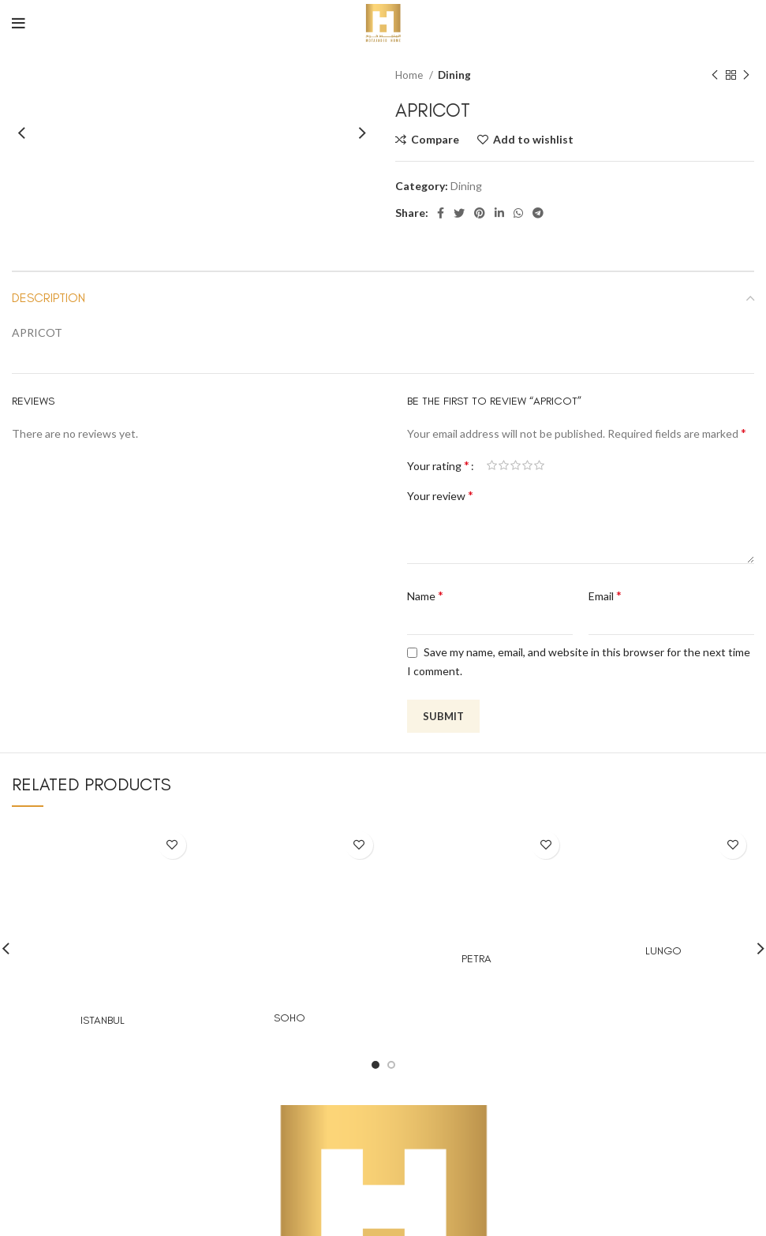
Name (425, 595)
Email (605, 595)
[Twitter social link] (459, 213)
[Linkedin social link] (499, 213)
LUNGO (663, 951)
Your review (440, 494)
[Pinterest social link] (479, 213)
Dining (454, 75)
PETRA (476, 958)
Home (410, 75)
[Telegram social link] (538, 213)
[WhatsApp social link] (518, 213)
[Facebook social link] (440, 213)
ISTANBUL (102, 1020)
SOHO (289, 1018)
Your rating (438, 465)
